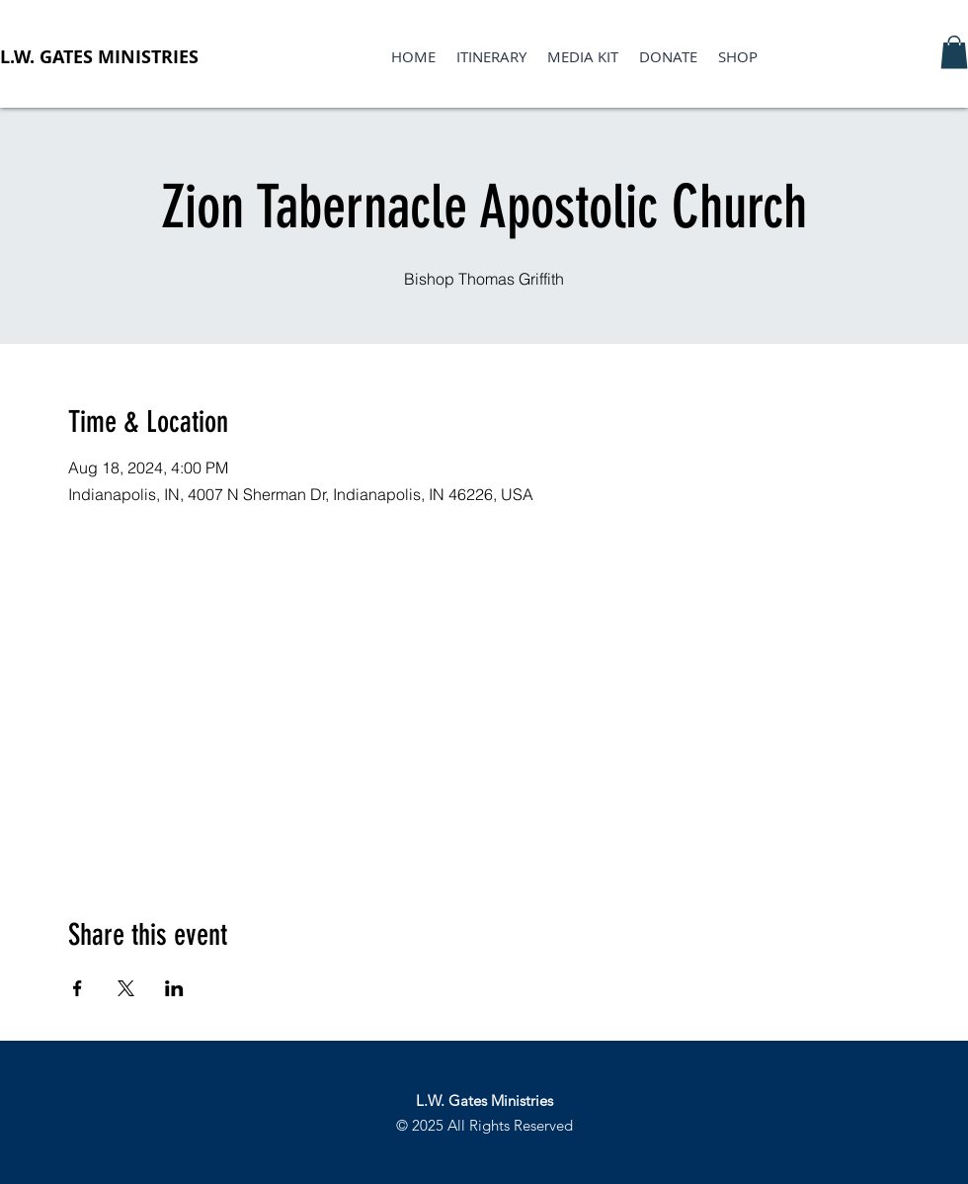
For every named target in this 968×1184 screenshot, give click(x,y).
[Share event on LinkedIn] (174, 988)
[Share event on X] (126, 988)
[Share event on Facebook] (77, 988)
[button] (954, 52)
